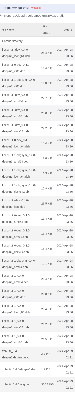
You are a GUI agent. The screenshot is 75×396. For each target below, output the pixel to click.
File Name (7, 29)
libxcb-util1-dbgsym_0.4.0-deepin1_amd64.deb (19, 158)
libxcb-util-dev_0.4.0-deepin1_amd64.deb (15, 98)
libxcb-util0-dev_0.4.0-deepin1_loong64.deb (16, 143)
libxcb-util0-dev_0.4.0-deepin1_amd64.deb (16, 218)
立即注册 (36, 8)
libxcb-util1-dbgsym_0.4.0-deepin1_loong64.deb (19, 173)
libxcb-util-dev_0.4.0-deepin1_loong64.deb (16, 53)
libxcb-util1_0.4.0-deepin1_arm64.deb (15, 339)
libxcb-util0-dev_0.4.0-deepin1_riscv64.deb (16, 249)
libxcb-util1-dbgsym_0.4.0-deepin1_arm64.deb (19, 264)
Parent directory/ (12, 41)
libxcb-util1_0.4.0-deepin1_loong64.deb (16, 309)
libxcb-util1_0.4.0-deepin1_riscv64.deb (15, 324)
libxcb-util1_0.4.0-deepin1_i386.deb (13, 294)
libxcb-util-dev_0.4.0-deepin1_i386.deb (15, 203)
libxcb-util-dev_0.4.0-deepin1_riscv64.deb (15, 128)
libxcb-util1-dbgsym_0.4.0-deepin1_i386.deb (19, 83)
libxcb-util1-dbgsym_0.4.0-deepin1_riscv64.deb (19, 188)
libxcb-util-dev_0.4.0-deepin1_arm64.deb (15, 113)
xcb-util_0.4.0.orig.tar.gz (17, 384)
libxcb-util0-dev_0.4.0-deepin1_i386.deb (16, 68)
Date (66, 29)
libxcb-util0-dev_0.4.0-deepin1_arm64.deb (16, 233)
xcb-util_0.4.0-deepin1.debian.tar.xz (16, 354)
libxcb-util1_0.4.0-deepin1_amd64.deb (15, 279)
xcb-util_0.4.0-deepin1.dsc (19, 369)
